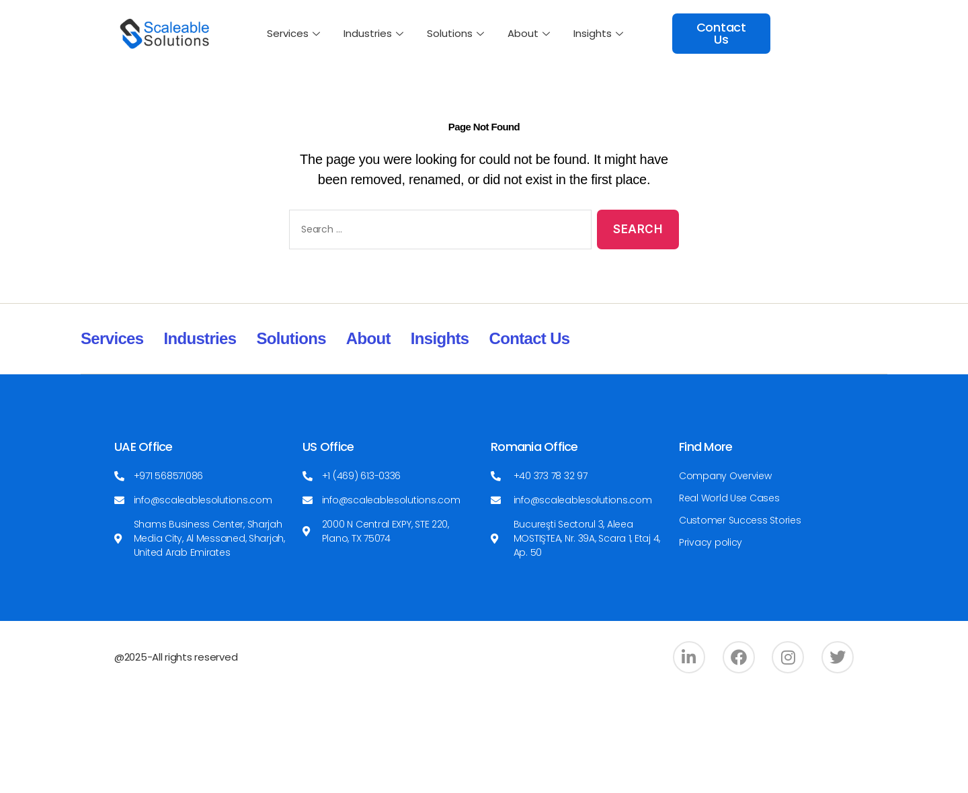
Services (295, 33)
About (530, 33)
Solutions (457, 33)
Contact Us (529, 338)
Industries (375, 33)
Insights (600, 33)
